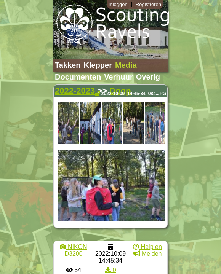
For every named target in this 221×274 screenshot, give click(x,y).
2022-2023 (75, 91)
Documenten (78, 77)
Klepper (97, 65)
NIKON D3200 (73, 250)
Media (126, 65)
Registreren (148, 4)
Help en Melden (147, 250)
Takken (67, 65)
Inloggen (118, 4)
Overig (148, 77)
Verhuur (118, 77)
